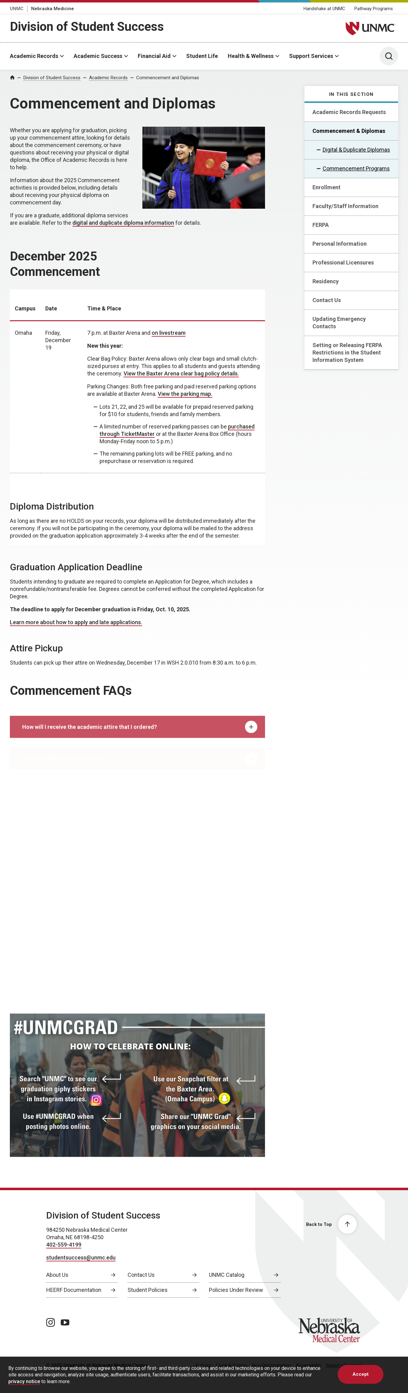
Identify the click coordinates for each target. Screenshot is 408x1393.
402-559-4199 (63, 1244)
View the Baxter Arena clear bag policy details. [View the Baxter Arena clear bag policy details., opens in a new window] (181, 373)
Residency (325, 281)
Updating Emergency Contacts (339, 323)
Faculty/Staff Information (345, 206)
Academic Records (34, 56)
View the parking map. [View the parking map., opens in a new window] (185, 394)
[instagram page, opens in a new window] (50, 1322)
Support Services (311, 56)
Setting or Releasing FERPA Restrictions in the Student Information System (347, 352)
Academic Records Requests (349, 112)
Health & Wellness (251, 56)
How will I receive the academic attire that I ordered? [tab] (139, 733)
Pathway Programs (373, 8)
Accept (361, 1374)
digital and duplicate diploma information (123, 222)
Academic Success (98, 56)
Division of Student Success (87, 26)
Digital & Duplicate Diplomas (356, 149)
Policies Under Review (236, 1290)
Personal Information (339, 243)
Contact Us (326, 300)
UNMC (16, 8)
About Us (57, 1275)
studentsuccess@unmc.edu (81, 1257)
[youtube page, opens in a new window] (65, 1322)
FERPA (320, 225)
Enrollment (326, 187)
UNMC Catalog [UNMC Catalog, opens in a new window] (226, 1275)
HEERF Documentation (73, 1290)
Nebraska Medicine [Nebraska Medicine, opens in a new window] (52, 8)
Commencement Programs (356, 168)
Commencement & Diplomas (348, 131)
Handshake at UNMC (324, 8)
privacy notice (24, 1381)
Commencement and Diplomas (167, 77)
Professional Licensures (343, 262)
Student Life (202, 56)
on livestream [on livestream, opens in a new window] (169, 333)
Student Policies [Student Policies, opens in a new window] (148, 1290)
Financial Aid (154, 56)
